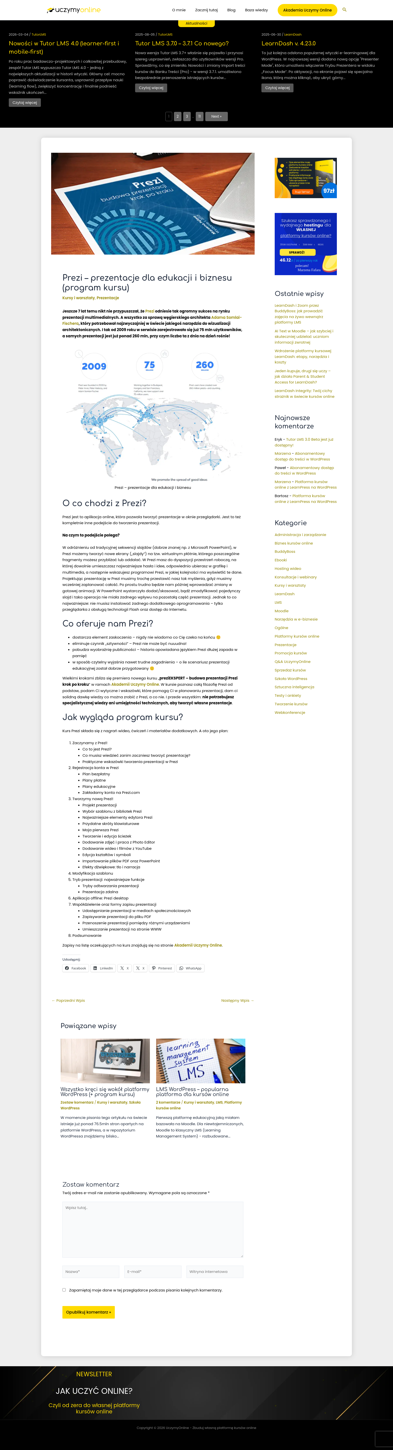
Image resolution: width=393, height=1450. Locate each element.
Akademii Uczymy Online (135, 684)
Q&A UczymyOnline (293, 661)
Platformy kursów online (297, 636)
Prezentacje (108, 297)
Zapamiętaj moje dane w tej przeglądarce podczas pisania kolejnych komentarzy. (146, 1290)
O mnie (186, 10)
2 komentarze (168, 1102)
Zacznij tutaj (212, 10)
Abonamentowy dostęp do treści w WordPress (302, 456)
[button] (307, 10)
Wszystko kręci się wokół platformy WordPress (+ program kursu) (105, 1092)
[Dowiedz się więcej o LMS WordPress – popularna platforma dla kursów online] (200, 1060)
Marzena (283, 453)
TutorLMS (39, 34)
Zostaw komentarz (77, 1102)
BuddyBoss (285, 551)
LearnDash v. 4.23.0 (288, 44)
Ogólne (281, 627)
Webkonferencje (290, 712)
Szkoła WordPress (291, 678)
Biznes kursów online (294, 543)
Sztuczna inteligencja (294, 687)
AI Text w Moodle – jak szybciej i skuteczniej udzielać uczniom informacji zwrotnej (304, 336)
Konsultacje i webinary (296, 577)
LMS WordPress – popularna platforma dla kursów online (192, 1092)
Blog (234, 10)
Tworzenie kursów (291, 704)
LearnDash (293, 34)
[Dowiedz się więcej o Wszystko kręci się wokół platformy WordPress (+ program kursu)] (105, 1060)
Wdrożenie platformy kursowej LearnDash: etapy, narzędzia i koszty (303, 356)
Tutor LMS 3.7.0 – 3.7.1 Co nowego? (182, 44)
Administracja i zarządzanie (300, 534)
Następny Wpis (237, 1000)
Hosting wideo (288, 568)
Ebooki (281, 560)
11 (200, 116)
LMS (219, 1102)
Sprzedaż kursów (290, 670)
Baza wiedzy (257, 10)
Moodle (281, 611)
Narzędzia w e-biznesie (296, 619)
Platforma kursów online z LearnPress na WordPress (306, 484)
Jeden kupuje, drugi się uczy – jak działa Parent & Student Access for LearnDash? (303, 376)
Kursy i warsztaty (78, 297)
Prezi (149, 311)
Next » (217, 116)
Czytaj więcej (25, 102)
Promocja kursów (291, 653)
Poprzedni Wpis (68, 1000)
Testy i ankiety (288, 695)
